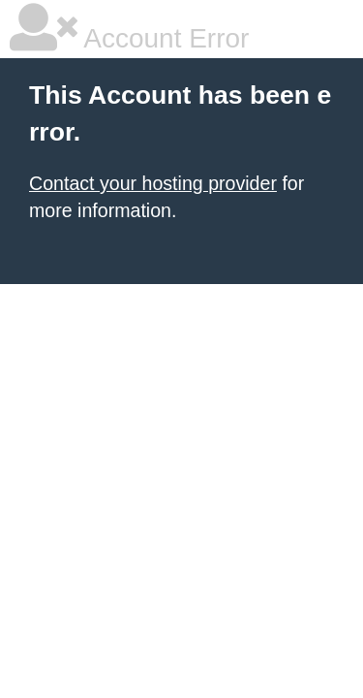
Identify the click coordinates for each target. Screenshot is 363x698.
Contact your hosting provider (153, 183)
